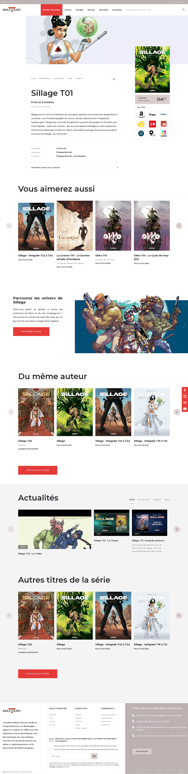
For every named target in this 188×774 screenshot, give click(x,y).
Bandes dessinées (51, 10)
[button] (179, 225)
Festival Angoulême (108, 715)
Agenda (157, 499)
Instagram (185, 396)
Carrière (52, 721)
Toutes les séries (59, 78)
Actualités (144, 499)
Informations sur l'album (74, 168)
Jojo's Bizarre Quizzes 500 (138, 10)
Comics (68, 10)
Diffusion (78, 715)
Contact (52, 725)
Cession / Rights (81, 728)
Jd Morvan (61, 148)
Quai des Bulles (106, 718)
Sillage (70, 78)
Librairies (78, 721)
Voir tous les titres (37, 470)
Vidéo (167, 499)
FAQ (50, 718)
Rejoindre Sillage (31, 331)
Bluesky (185, 402)
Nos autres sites (12, 2)
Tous (132, 499)
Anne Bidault (79, 156)
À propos (52, 715)
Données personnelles (140, 770)
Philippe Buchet (64, 152)
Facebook (185, 390)
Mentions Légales (181, 770)
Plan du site (170, 770)
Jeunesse (103, 10)
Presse (77, 725)
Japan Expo (105, 721)
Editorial (78, 718)
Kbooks (91, 10)
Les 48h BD (105, 725)
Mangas (79, 10)
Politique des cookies (159, 770)
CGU (149, 770)
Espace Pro (180, 2)
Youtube (185, 409)
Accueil (33, 78)
